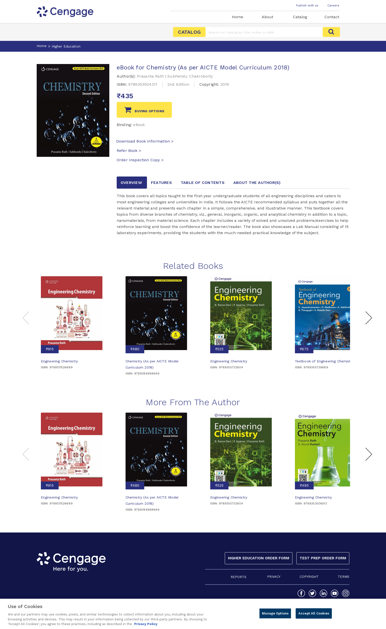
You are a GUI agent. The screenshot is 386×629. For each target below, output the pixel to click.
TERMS (343, 577)
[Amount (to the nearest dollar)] (264, 32)
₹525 (219, 349)
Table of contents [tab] (203, 182)
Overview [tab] (131, 182)
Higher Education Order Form (258, 558)
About (267, 17)
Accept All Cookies (313, 615)
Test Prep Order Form (323, 558)
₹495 (304, 485)
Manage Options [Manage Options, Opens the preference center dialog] (275, 615)
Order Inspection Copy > (140, 160)
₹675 (304, 349)
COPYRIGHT (309, 577)
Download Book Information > (145, 141)
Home (237, 17)
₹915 (50, 349)
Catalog (300, 17)
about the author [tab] (257, 182)
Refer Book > (129, 150)
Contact (331, 17)
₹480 (134, 349)
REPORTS (238, 577)
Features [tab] (161, 182)
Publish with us (307, 5)
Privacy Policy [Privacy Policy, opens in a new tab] (145, 626)
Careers (333, 5)
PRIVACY (273, 577)
